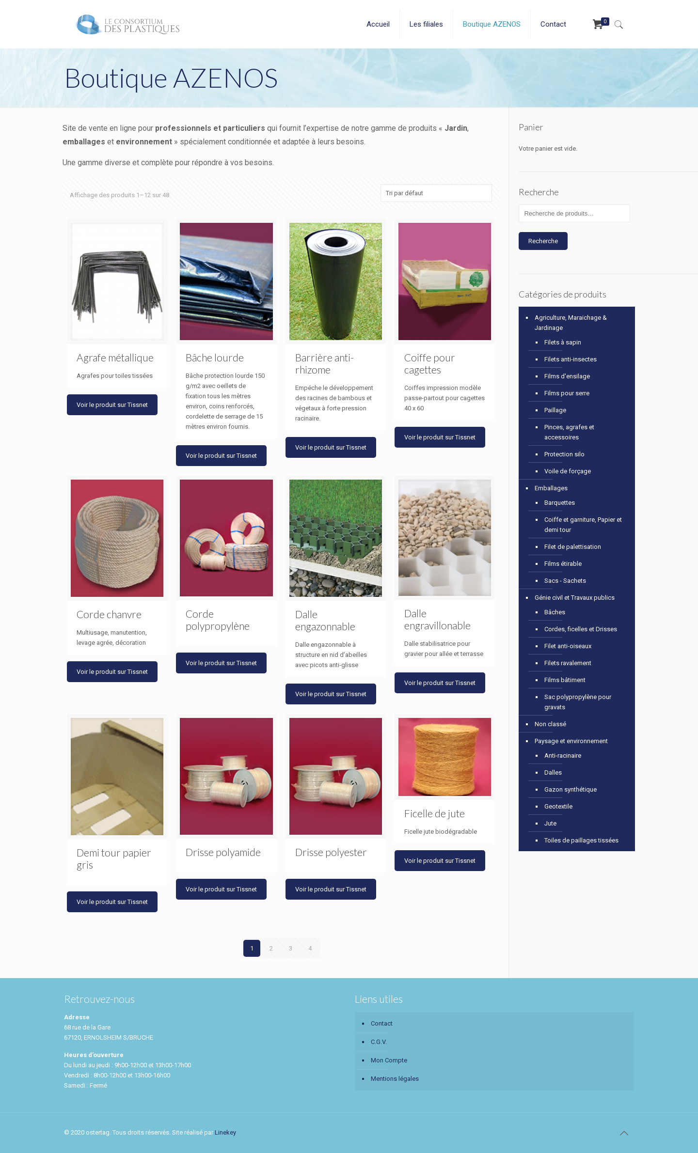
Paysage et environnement (571, 741)
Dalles (553, 772)
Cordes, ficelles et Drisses (580, 629)
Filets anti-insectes (570, 359)
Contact (382, 1023)
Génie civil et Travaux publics (575, 597)
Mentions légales (395, 1078)
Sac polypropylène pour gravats (577, 702)
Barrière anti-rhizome (324, 363)
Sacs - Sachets (565, 580)
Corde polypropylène (218, 620)
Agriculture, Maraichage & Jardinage (571, 322)
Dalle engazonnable (325, 620)
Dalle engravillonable (437, 619)
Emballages (551, 488)
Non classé (550, 724)
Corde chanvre (109, 614)
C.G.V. (379, 1041)
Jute (550, 823)
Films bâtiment (565, 680)
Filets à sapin (562, 342)
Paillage (555, 410)
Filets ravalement (567, 663)
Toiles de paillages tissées (581, 840)
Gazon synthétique (570, 789)
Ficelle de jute (434, 813)
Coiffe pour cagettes (429, 363)
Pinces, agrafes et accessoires (569, 432)
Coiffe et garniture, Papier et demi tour (583, 524)
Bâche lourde (215, 357)
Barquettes (559, 502)
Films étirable (563, 563)
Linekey (225, 1132)
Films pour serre (566, 393)
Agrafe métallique (115, 357)
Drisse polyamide (223, 852)
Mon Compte (389, 1060)
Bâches (554, 612)
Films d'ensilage (567, 376)
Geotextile (558, 806)
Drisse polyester (331, 852)
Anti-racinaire (562, 755)
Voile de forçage (567, 471)
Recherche (543, 241)
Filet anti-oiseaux (567, 646)
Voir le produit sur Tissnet (112, 404)
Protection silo (564, 454)
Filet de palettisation (572, 546)
